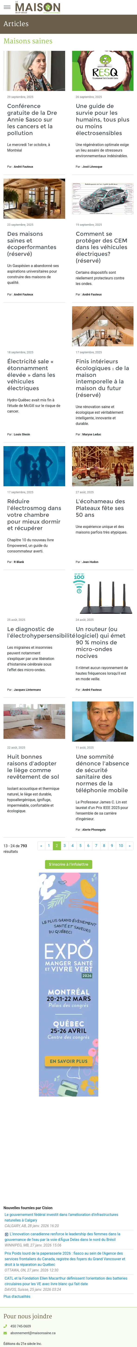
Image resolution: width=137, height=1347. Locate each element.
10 (121, 846)
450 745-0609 (20, 1326)
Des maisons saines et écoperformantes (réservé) (31, 243)
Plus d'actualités (16, 1296)
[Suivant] (130, 845)
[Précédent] (41, 845)
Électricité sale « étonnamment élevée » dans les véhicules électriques (31, 375)
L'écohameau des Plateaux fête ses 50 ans (100, 508)
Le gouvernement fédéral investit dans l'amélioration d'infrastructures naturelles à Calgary (61, 1217)
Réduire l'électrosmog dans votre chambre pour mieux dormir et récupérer (34, 514)
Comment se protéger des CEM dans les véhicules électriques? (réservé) (101, 247)
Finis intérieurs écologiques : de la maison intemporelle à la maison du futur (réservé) (102, 378)
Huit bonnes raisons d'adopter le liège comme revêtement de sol (33, 766)
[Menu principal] (7, 7)
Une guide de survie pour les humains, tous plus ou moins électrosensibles (102, 119)
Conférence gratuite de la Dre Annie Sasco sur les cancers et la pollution (32, 119)
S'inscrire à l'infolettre (68, 864)
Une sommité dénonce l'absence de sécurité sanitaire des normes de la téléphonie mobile (102, 773)
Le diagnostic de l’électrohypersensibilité (41, 632)
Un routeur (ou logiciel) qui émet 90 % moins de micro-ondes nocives (100, 642)
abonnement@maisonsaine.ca (32, 1333)
